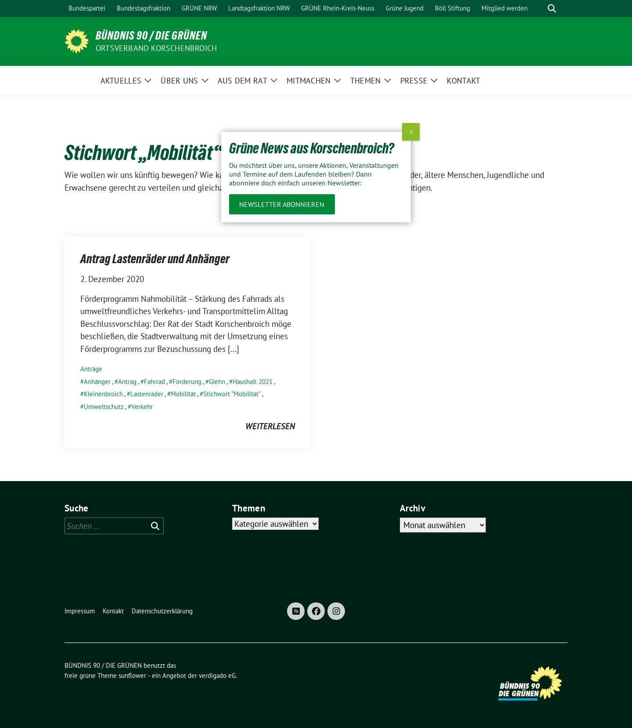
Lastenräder (146, 394)
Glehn (217, 381)
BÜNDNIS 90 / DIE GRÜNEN (151, 35)
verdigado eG (217, 675)
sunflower (132, 675)
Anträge (91, 369)
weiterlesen (270, 426)
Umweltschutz (104, 406)
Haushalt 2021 (253, 381)
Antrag (127, 381)
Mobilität (183, 394)
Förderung (186, 381)
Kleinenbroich (103, 394)
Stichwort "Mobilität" (232, 394)
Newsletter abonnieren (281, 204)
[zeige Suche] (551, 8)
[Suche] (539, 8)
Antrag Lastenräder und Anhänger (155, 259)
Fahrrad (154, 381)
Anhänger (97, 381)
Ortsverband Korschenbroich (156, 48)
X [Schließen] (411, 131)
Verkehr (142, 406)
